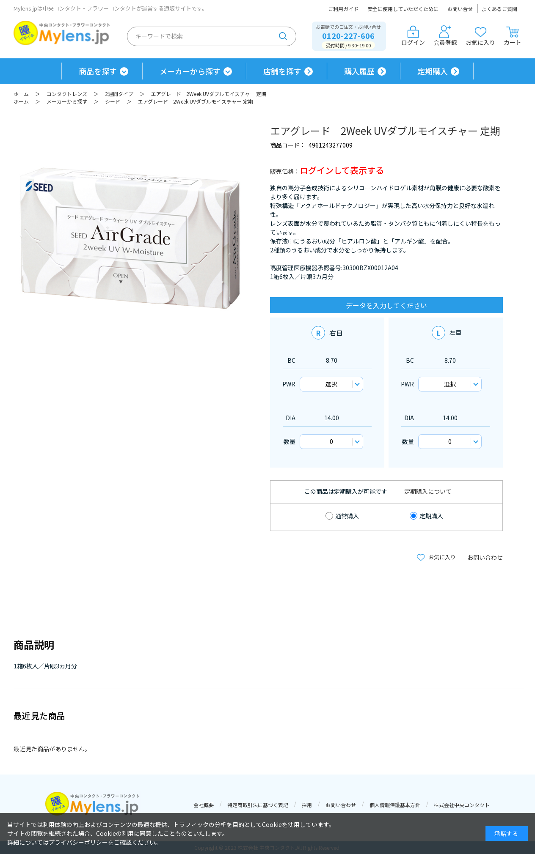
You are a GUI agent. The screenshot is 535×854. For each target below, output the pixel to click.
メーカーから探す (190, 71)
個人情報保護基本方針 (395, 804)
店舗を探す (282, 71)
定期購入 (432, 71)
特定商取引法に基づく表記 (257, 804)
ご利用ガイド (343, 8)
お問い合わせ (485, 557)
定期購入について (428, 491)
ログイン (413, 36)
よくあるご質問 (499, 8)
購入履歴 (359, 71)
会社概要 (203, 804)
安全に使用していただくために (402, 8)
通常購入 (347, 516)
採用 (307, 804)
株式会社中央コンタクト (462, 804)
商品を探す (98, 71)
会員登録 (445, 36)
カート (512, 36)
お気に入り (480, 36)
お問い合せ (460, 8)
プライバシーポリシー (78, 842)
